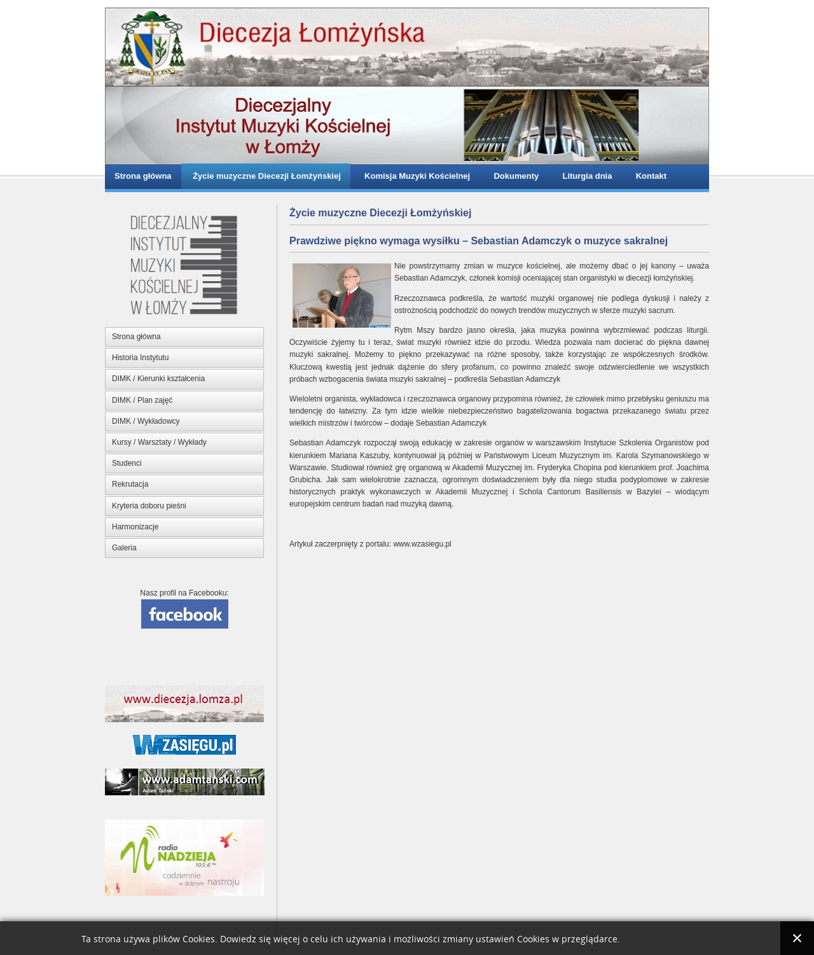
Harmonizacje (135, 526)
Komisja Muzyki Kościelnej (415, 176)
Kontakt (648, 176)
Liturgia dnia (585, 176)
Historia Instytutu (140, 357)
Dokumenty (514, 176)
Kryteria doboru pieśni (149, 505)
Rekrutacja (130, 484)
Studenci (127, 463)
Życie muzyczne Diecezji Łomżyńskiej (266, 176)
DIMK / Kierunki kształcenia (158, 378)
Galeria (124, 547)
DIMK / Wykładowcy (146, 421)
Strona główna (143, 176)
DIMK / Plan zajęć (142, 400)
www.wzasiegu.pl (422, 544)
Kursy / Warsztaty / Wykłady (159, 442)
